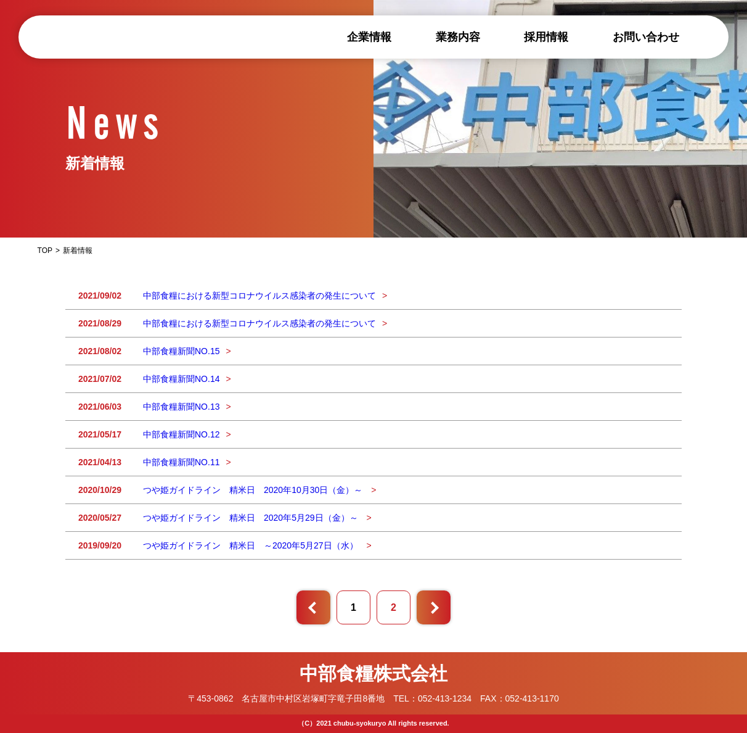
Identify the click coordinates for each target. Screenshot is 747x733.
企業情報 (369, 37)
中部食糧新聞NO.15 (181, 351)
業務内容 (458, 37)
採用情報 (546, 37)
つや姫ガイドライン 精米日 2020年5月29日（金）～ (251, 518)
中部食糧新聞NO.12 (181, 434)
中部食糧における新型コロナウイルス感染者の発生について (259, 295)
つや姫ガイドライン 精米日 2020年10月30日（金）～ (254, 490)
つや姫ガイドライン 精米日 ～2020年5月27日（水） (251, 545)
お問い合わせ (646, 37)
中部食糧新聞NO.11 (181, 462)
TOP (45, 250)
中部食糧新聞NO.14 (181, 379)
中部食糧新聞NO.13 (181, 407)
